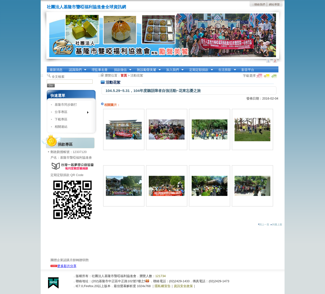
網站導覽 (274, 4)
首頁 (124, 75)
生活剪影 (225, 70)
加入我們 (173, 70)
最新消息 (56, 70)
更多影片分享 (63, 266)
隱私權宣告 (163, 286)
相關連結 (61, 126)
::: (253, 4)
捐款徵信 (121, 70)
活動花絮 (136, 75)
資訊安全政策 (183, 286)
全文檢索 (58, 76)
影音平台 (247, 70)
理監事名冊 (100, 70)
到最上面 (276, 224)
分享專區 (70, 113)
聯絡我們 (259, 4)
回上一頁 (263, 224)
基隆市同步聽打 (66, 104)
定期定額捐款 (199, 70)
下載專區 (61, 119)
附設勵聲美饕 (147, 70)
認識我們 (76, 70)
